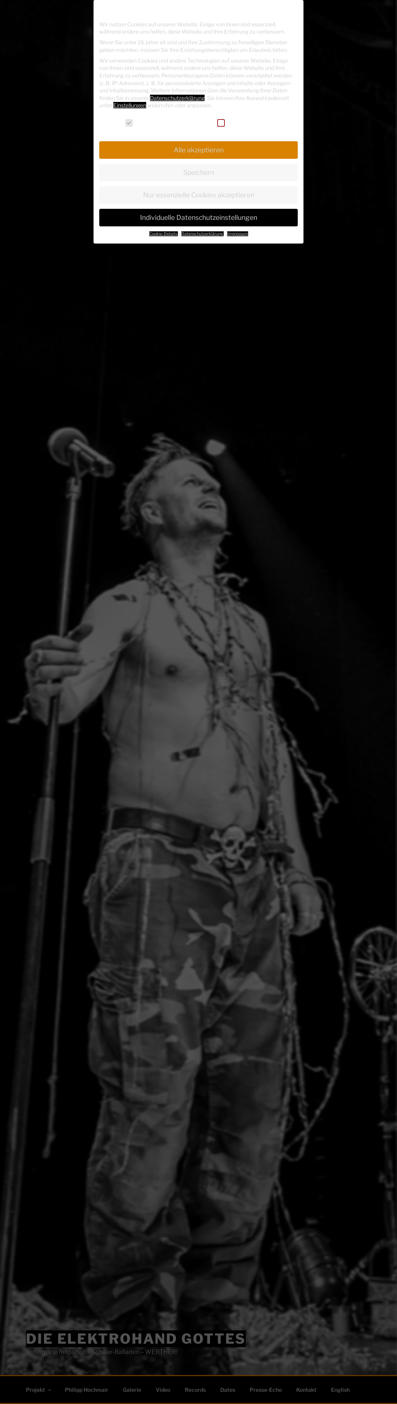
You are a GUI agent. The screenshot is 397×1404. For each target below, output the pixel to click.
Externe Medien (242, 122)
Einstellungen (129, 105)
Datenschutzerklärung (177, 98)
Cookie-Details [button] (163, 233)
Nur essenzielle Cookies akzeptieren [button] (198, 195)
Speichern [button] (198, 172)
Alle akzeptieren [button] (199, 150)
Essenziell (142, 122)
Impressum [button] (237, 233)
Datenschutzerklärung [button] (202, 233)
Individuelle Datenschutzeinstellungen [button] (198, 217)
